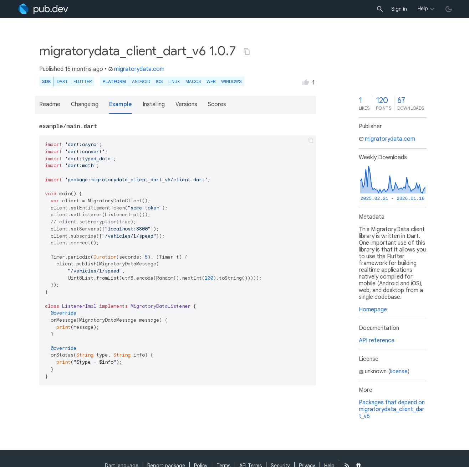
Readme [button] (49, 104)
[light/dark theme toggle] (448, 9)
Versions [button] (186, 104)
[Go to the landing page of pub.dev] (43, 9)
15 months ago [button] (84, 69)
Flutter (82, 81)
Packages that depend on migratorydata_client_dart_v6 (392, 409)
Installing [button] (154, 104)
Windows (231, 81)
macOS (193, 81)
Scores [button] (217, 104)
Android (141, 81)
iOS (159, 81)
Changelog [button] (84, 104)
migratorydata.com (136, 69)
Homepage (373, 309)
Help (423, 8)
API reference (376, 340)
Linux (174, 81)
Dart (62, 81)
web (211, 81)
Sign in (399, 9)
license (399, 371)
